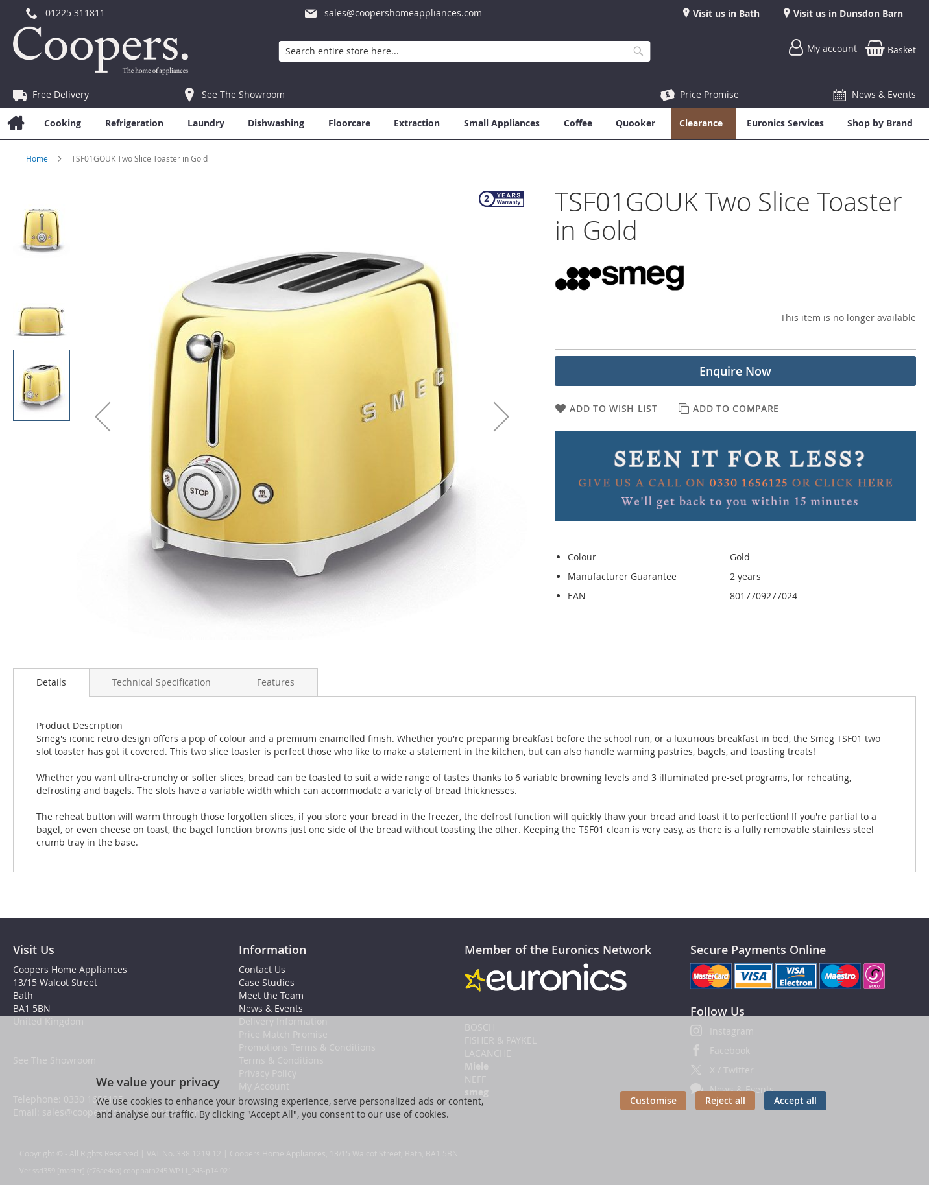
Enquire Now (735, 371)
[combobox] (465, 51)
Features (276, 682)
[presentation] (51, 682)
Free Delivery (60, 94)
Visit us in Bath (725, 13)
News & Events (884, 94)
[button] (102, 416)
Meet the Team (271, 995)
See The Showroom (243, 94)
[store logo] (104, 50)
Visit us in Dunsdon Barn (847, 13)
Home (38, 158)
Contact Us (262, 969)
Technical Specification (161, 682)
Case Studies (267, 982)
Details (51, 682)
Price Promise (709, 94)
